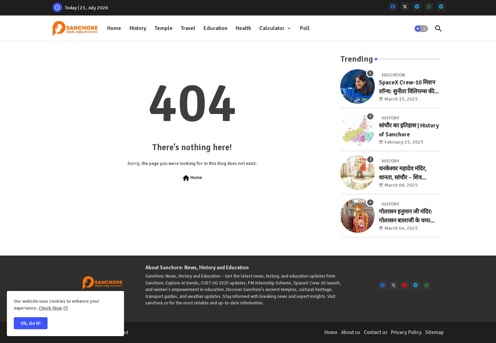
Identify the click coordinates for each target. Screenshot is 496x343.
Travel (188, 28)
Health (243, 28)
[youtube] (404, 285)
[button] (421, 28)
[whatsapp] (429, 6)
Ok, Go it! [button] (31, 323)
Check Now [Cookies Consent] (50, 308)
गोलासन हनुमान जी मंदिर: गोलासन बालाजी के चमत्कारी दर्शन (409, 216)
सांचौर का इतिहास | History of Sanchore (409, 130)
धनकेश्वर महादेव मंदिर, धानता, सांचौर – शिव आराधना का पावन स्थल (403, 173)
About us (350, 332)
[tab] (114, 28)
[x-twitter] (405, 6)
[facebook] (393, 6)
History (138, 28)
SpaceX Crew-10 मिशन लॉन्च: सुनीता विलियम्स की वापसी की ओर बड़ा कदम (407, 87)
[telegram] (417, 6)
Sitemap (434, 332)
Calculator (272, 28)
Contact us (376, 332)
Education (215, 28)
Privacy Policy (406, 332)
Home (114, 28)
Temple (164, 28)
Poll (305, 28)
